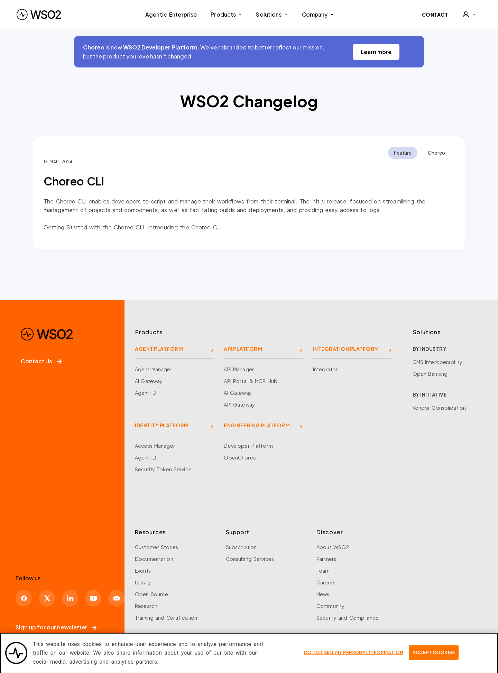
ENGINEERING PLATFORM (257, 425)
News (323, 594)
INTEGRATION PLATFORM (346, 349)
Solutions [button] (272, 14)
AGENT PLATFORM (159, 349)
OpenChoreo (240, 457)
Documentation (154, 559)
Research (146, 606)
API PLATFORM (243, 349)
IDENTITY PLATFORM (162, 425)
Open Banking (430, 374)
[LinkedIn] (70, 598)
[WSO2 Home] (39, 14)
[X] (47, 598)
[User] (468, 14)
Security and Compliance (347, 618)
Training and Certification (166, 618)
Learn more (376, 51)
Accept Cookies (434, 656)
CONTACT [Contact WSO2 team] (435, 14)
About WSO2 (332, 547)
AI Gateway (149, 381)
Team (323, 570)
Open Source (151, 594)
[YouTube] (93, 598)
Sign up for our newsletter (56, 627)
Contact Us (41, 361)
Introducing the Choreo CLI (185, 227)
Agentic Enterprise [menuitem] (171, 14)
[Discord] (116, 598)
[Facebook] (24, 598)
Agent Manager (153, 369)
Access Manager (155, 446)
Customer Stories (156, 547)
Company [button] (318, 14)
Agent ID (145, 393)
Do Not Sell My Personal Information (354, 656)
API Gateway (239, 404)
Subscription (241, 547)
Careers (325, 582)
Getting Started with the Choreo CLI (94, 227)
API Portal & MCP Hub (250, 381)
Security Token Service (163, 469)
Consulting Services (250, 559)
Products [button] (226, 14)
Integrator (325, 369)
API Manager (238, 369)
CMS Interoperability (438, 362)
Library (143, 582)
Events (143, 570)
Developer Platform (248, 446)
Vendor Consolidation (439, 407)
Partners (326, 559)
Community (330, 606)
